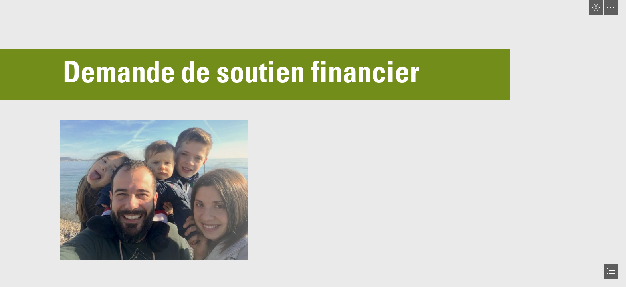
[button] (596, 7)
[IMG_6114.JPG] (153, 189)
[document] (313, 143)
